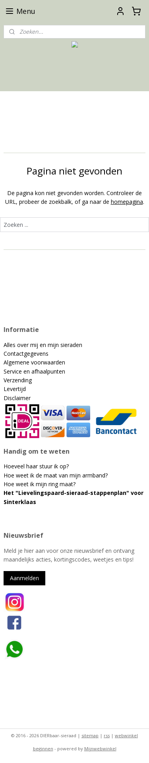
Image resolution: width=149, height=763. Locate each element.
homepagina (127, 201)
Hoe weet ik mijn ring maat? (39, 484)
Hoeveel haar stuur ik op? (36, 466)
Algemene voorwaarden (34, 362)
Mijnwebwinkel (100, 748)
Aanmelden (24, 578)
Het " (11, 493)
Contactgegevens (26, 353)
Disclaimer (17, 398)
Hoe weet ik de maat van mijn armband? (56, 475)
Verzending (18, 380)
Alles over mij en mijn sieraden (43, 345)
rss (107, 735)
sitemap (90, 735)
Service (13, 371)
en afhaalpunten (44, 371)
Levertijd (15, 389)
